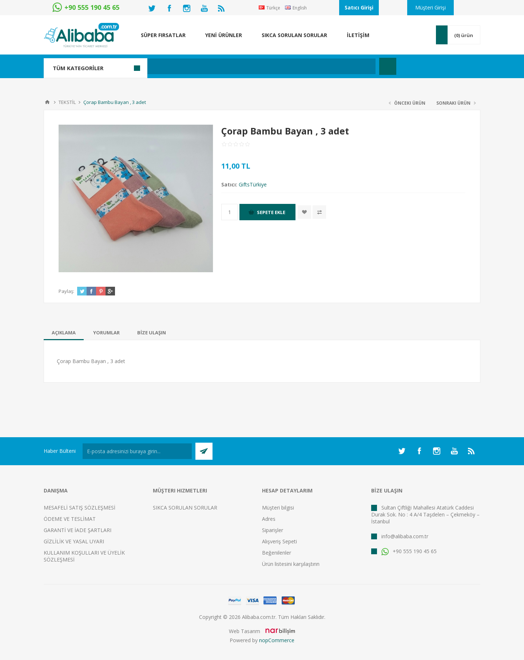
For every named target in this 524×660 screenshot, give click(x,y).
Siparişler (272, 530)
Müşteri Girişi (430, 7)
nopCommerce (276, 640)
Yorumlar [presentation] (106, 332)
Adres (268, 518)
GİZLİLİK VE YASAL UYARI (74, 541)
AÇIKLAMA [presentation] (64, 332)
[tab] (64, 332)
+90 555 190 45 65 (409, 551)
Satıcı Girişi (359, 7)
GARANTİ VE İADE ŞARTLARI (77, 530)
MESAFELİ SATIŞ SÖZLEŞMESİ (79, 507)
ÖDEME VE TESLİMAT (70, 518)
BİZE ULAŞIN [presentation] (151, 332)
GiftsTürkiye (253, 184)
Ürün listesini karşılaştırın (290, 563)
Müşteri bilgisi (278, 507)
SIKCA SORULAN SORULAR (185, 507)
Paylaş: (66, 291)
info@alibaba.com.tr (404, 536)
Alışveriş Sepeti (279, 541)
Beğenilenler (276, 552)
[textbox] (224, 66)
